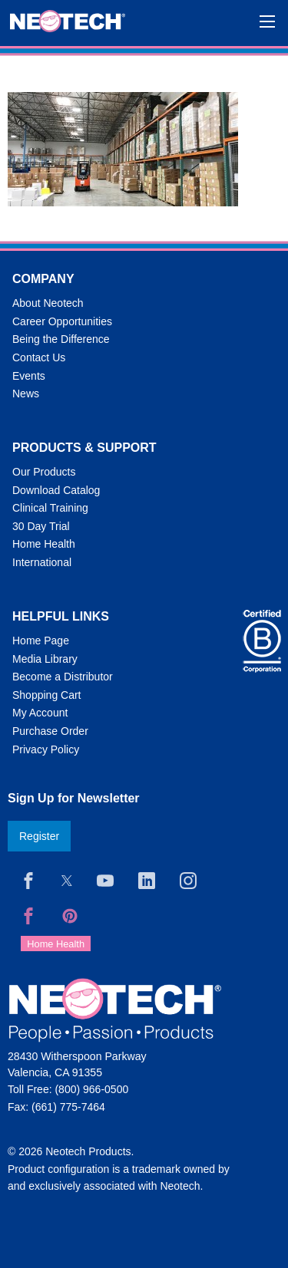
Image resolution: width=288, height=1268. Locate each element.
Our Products (43, 472)
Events (28, 376)
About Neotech (48, 303)
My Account (40, 712)
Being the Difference (61, 339)
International (41, 562)
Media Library (45, 659)
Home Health (43, 544)
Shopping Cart (46, 695)
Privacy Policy (45, 749)
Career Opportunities (62, 321)
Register (39, 836)
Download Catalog (56, 490)
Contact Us (38, 357)
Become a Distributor (62, 676)
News (25, 393)
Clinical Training (50, 508)
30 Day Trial (41, 526)
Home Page (40, 640)
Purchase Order (50, 731)
